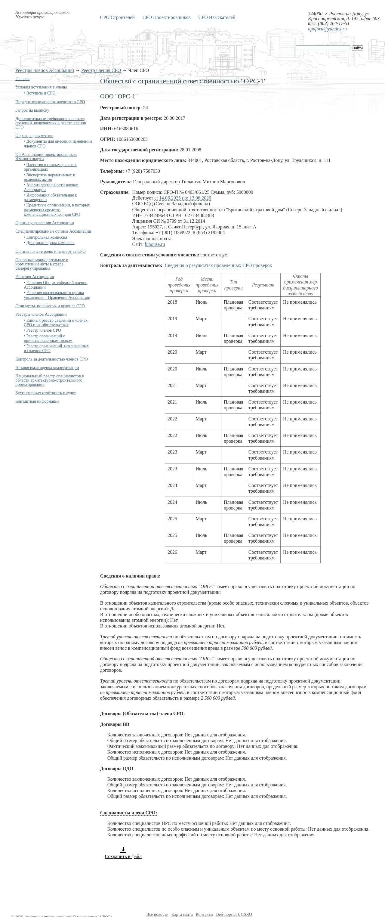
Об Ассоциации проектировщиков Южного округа (46, 156)
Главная (22, 78)
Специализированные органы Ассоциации (53, 231)
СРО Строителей (117, 17)
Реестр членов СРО (101, 70)
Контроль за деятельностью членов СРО (51, 359)
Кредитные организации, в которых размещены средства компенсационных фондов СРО (57, 210)
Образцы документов (34, 135)
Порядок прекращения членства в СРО (50, 102)
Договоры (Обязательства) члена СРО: (142, 713)
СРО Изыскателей (217, 17)
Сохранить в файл (123, 852)
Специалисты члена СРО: (128, 812)
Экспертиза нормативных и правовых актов (49, 177)
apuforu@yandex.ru (327, 28)
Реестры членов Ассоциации (44, 70)
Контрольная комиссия (46, 237)
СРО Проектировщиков (167, 17)
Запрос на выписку (32, 110)
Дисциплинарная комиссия (50, 242)
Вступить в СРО (41, 93)
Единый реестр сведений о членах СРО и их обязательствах (56, 322)
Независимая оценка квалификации (47, 367)
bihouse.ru (155, 244)
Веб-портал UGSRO (234, 914)
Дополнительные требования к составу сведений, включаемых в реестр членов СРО (50, 122)
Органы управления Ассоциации (44, 223)
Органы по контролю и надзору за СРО (50, 251)
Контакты (204, 914)
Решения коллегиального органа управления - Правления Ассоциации (57, 294)
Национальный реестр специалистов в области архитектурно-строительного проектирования (49, 380)
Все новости (157, 914)
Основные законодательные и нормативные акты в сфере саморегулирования (41, 264)
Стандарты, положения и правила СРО (50, 306)
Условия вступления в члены (41, 87)
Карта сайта (182, 914)
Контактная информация (37, 401)
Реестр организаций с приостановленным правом (48, 338)
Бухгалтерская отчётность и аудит (45, 393)
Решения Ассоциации (34, 276)
